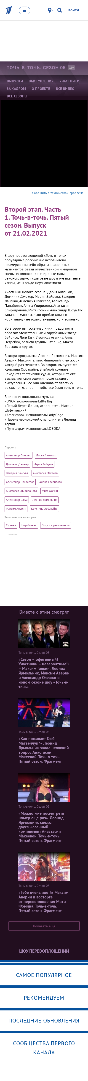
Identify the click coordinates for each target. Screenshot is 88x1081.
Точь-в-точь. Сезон (36, 67)
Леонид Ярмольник (44, 500)
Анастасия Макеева (45, 473)
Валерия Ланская (17, 473)
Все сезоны (17, 96)
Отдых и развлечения (55, 525)
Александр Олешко (18, 455)
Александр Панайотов (20, 482)
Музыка (11, 525)
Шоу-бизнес (29, 525)
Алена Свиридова (50, 482)
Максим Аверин (16, 509)
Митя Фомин (50, 491)
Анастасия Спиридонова (21, 491)
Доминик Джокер (17, 464)
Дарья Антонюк (46, 455)
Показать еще (44, 926)
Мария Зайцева (43, 464)
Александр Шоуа (16, 500)
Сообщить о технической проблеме (57, 193)
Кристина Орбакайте (44, 509)
